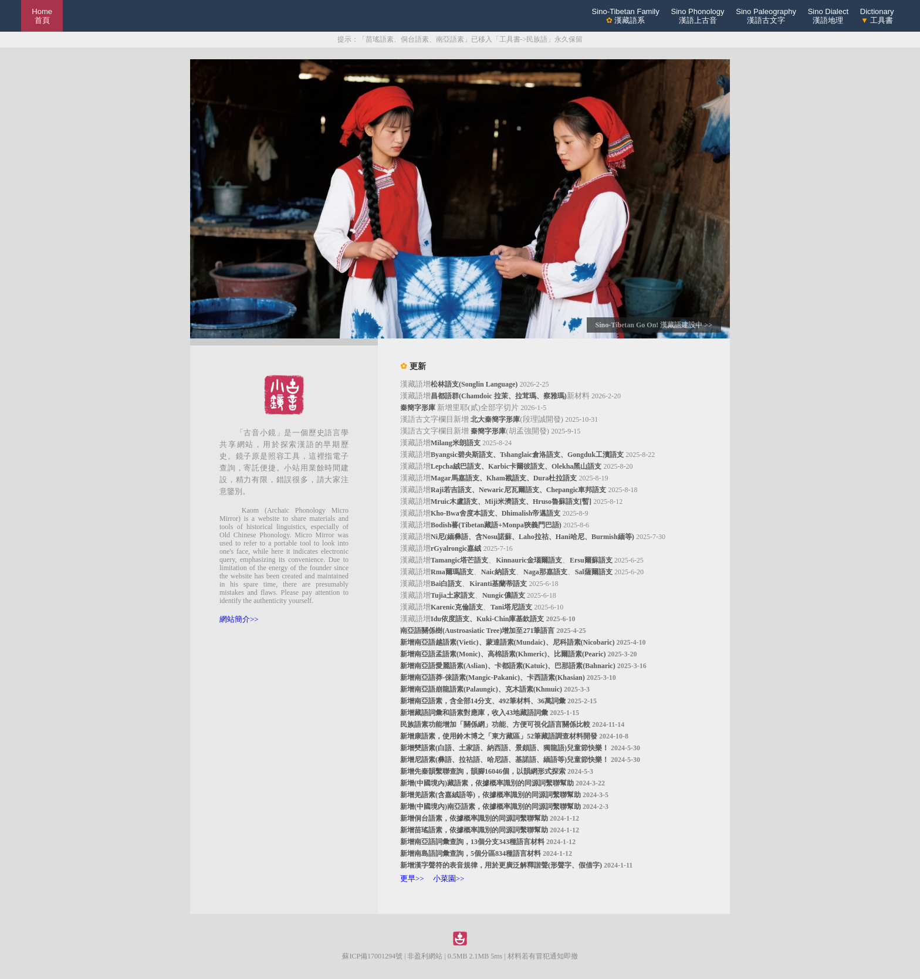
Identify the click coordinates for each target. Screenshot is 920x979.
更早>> (412, 878)
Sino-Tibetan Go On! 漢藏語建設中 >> (654, 325)
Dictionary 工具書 (877, 16)
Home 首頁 (42, 16)
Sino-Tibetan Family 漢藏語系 (625, 16)
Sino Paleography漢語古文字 (766, 16)
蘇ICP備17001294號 (372, 956)
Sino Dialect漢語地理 (828, 16)
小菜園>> (449, 878)
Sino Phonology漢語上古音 (697, 16)
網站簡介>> (239, 619)
